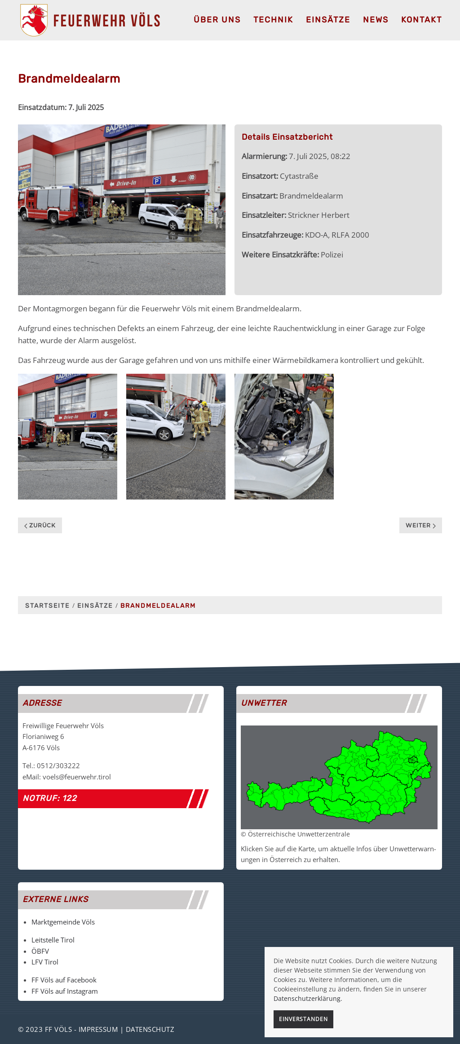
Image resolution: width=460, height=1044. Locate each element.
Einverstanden (303, 1019)
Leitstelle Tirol (53, 939)
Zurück (40, 525)
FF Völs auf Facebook (64, 979)
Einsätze (328, 20)
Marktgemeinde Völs (63, 921)
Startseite (47, 606)
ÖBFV (40, 951)
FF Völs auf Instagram (64, 990)
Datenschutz (150, 1029)
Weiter (421, 525)
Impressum (98, 1029)
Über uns (217, 20)
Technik (273, 20)
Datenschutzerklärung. (308, 998)
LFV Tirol (44, 961)
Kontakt (421, 20)
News (376, 20)
